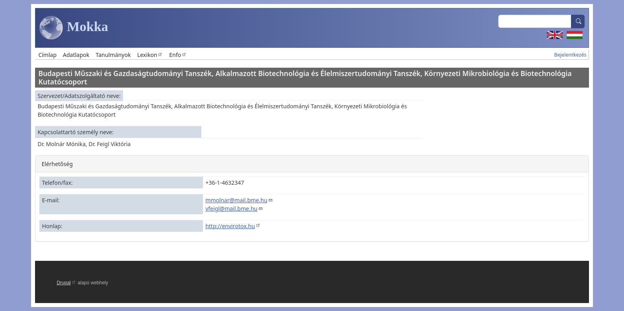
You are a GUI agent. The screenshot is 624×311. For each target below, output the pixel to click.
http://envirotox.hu (233, 226)
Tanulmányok (113, 55)
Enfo (178, 55)
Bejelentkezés (570, 54)
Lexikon (150, 55)
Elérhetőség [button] (56, 164)
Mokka (73, 28)
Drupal (66, 283)
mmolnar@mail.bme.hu (239, 200)
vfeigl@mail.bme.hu (234, 208)
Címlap (47, 55)
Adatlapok (76, 55)
